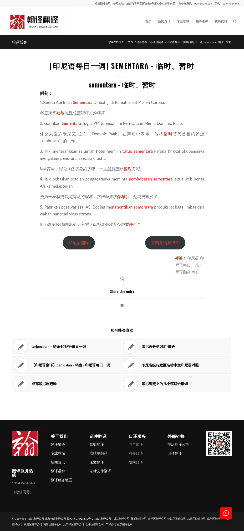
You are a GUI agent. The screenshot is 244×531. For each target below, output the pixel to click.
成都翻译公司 (103, 3)
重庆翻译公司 (178, 444)
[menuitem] (148, 21)
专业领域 (58, 453)
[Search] (234, 21)
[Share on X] (122, 305)
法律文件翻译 (100, 471)
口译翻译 (175, 453)
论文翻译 (97, 462)
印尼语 (193, 257)
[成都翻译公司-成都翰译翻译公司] (36, 21)
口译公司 (111, 524)
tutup (127, 151)
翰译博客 (19, 42)
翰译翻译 (58, 444)
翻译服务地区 (61, 480)
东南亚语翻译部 (165, 242)
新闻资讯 (58, 462)
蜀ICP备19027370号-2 (80, 518)
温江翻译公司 (121, 518)
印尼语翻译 (79, 242)
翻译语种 (58, 471)
